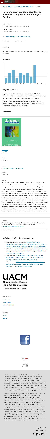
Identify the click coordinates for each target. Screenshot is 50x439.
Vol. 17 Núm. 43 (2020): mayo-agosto (23, 6)
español (5, 318)
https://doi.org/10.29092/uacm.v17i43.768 (18, 36)
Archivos (10, 6)
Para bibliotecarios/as (8, 305)
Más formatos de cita (8, 230)
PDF (5, 152)
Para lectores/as (7, 300)
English (5, 315)
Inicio (4, 6)
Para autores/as (7, 302)
